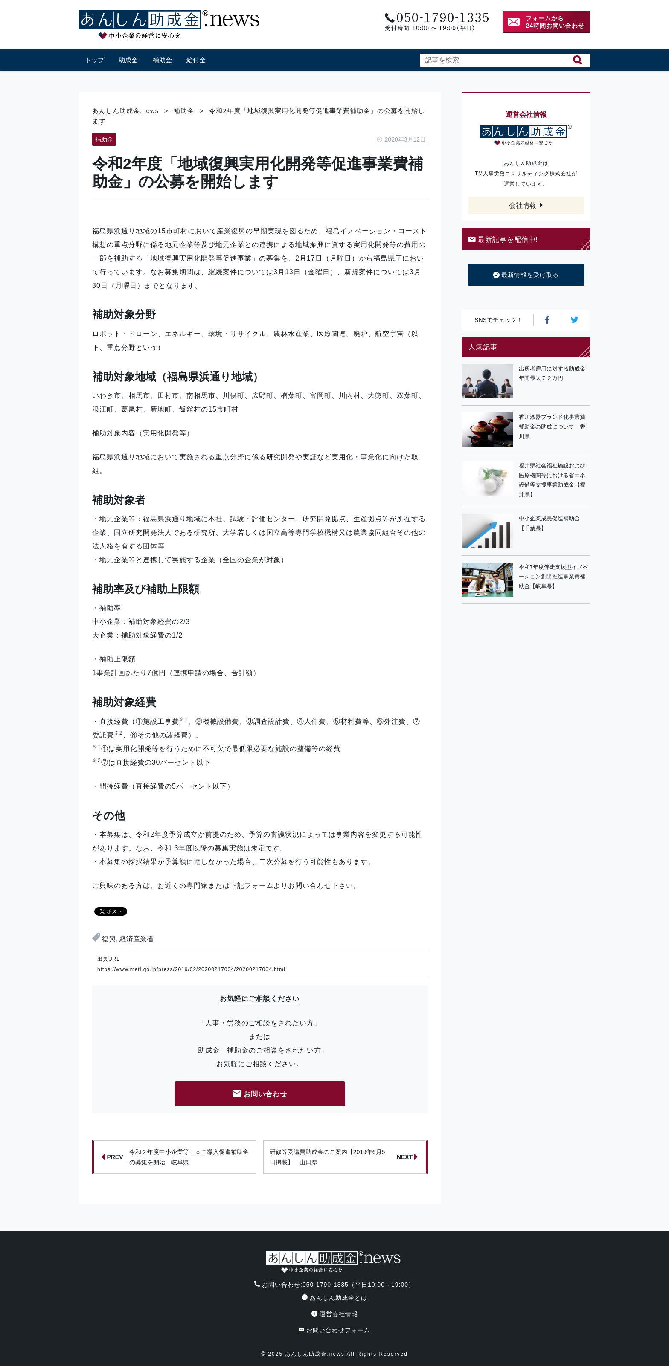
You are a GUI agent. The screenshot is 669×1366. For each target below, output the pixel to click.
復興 (109, 939)
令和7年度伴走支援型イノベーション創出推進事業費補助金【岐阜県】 (553, 577)
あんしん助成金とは (334, 1297)
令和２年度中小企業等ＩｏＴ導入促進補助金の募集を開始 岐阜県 (175, 1157)
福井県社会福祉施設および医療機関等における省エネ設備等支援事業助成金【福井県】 (552, 480)
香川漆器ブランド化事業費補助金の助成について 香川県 (552, 427)
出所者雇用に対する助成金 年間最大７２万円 (554, 373)
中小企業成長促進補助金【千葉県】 (549, 523)
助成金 (128, 60)
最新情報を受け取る (526, 275)
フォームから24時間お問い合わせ (555, 22)
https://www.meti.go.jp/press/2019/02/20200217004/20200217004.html (191, 969)
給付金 (196, 60)
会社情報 (522, 205)
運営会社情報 (334, 1314)
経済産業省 (136, 939)
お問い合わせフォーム (334, 1330)
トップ (94, 60)
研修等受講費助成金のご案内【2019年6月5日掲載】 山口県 (344, 1157)
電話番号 (436, 22)
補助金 (162, 60)
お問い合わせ (260, 1094)
